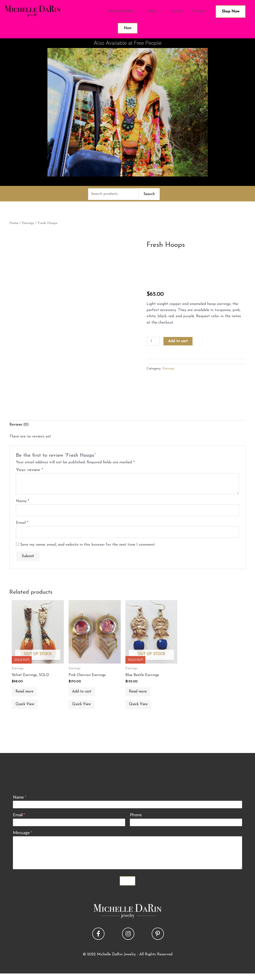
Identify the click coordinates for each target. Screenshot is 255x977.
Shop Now (231, 11)
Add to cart (178, 342)
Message (22, 838)
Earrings (28, 223)
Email (22, 524)
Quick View (27, 709)
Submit (127, 886)
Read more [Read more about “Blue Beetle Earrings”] (140, 695)
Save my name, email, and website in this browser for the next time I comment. (87, 547)
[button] (98, 939)
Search (149, 194)
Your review (29, 471)
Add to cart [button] (84, 695)
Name (22, 502)
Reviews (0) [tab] (19, 426)
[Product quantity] (153, 341)
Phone (136, 820)
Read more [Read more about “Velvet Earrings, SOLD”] (26, 695)
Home (14, 223)
